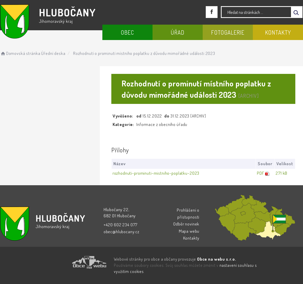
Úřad (177, 32)
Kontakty (278, 32)
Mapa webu (189, 231)
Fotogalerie (227, 32)
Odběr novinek (186, 224)
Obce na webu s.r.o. (216, 259)
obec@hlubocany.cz (121, 231)
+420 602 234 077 (121, 224)
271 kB (281, 173)
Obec (127, 32)
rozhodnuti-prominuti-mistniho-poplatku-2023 (156, 173)
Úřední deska (53, 53)
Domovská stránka (20, 53)
